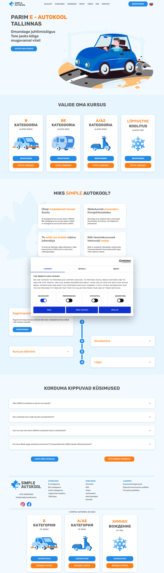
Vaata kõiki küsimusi (45, 459)
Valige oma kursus (24, 49)
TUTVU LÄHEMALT (26, 165)
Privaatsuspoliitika (131, 490)
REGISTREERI (26, 158)
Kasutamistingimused (132, 484)
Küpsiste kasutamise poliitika (136, 487)
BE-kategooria (54, 487)
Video (88, 490)
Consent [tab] (48, 269)
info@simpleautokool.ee (26, 497)
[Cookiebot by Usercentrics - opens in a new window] (121, 261)
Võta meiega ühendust (119, 459)
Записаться (44, 559)
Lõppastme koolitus (56, 493)
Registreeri (138, 4)
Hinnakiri (90, 484)
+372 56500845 (26, 494)
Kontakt (89, 499)
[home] (17, 4)
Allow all (114, 310)
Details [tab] (82, 269)
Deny (49, 310)
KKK (87, 487)
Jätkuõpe (52, 496)
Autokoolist (91, 493)
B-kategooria (54, 484)
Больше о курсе (44, 565)
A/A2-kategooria (55, 490)
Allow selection (82, 310)
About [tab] (116, 269)
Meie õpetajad (92, 496)
